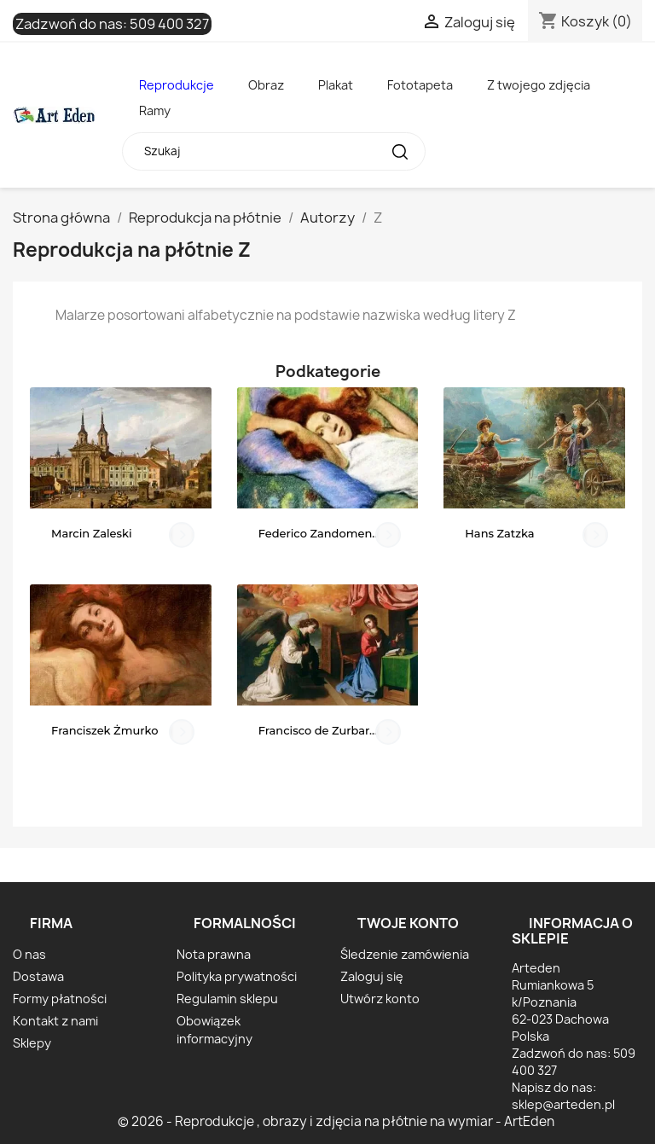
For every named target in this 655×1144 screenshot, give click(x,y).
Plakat (335, 85)
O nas (29, 954)
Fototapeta (420, 85)
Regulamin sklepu (227, 998)
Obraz (266, 85)
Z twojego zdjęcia (538, 85)
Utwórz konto (380, 998)
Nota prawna (214, 954)
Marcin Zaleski (91, 533)
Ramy (155, 110)
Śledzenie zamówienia (404, 954)
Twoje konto (408, 923)
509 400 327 (169, 24)
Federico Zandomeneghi (327, 533)
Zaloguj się (371, 976)
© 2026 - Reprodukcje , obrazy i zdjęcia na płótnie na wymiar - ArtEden (336, 1121)
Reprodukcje (176, 85)
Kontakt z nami (55, 1021)
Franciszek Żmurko (104, 730)
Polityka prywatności (237, 976)
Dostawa (38, 976)
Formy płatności (60, 998)
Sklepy (32, 1043)
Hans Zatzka (499, 533)
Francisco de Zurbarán (321, 730)
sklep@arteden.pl (563, 1104)
